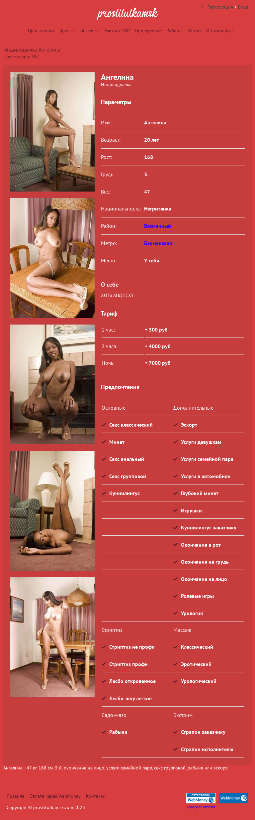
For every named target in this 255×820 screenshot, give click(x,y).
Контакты (96, 796)
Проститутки (41, 31)
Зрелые (67, 31)
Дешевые (89, 31)
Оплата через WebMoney (55, 796)
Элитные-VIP (117, 31)
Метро (194, 31)
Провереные (148, 31)
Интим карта (219, 31)
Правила (15, 796)
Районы (174, 31)
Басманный (157, 225)
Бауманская (158, 243)
